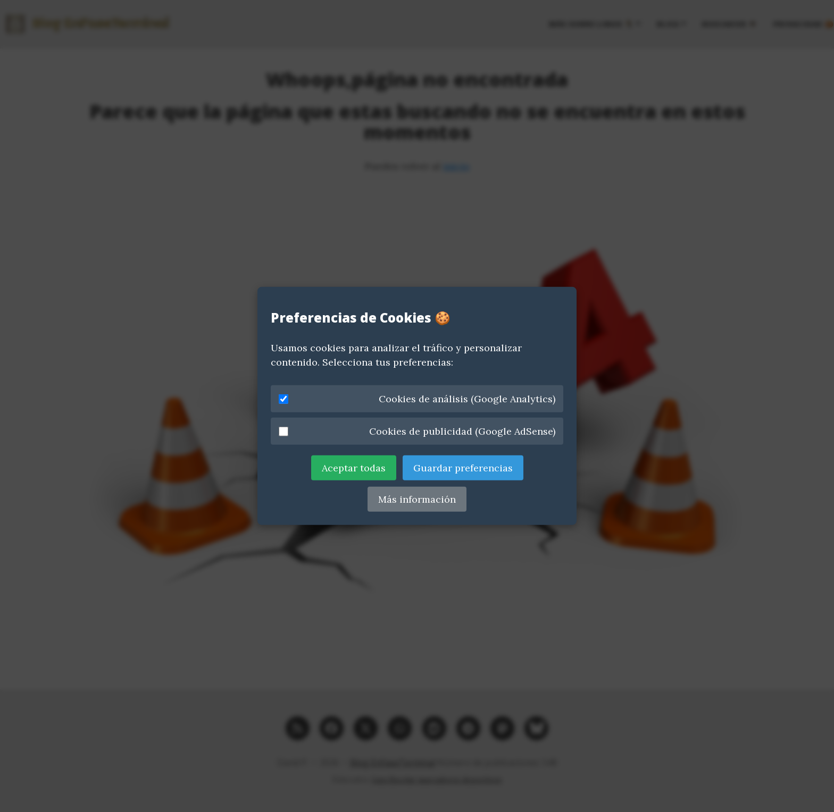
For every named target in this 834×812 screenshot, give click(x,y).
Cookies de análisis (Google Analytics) (417, 399)
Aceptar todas (354, 468)
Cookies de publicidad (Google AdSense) (417, 431)
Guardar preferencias (463, 468)
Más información (417, 499)
